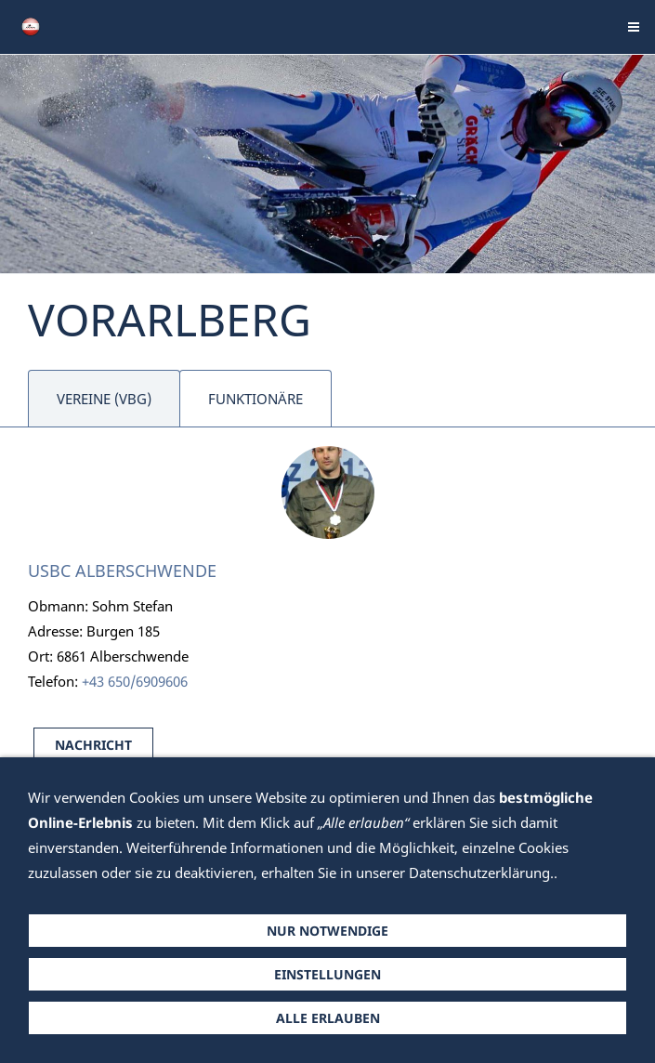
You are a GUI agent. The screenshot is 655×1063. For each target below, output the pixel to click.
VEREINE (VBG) (104, 398)
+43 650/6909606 (135, 681)
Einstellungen (327, 974)
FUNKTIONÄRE (255, 398)
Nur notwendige (327, 930)
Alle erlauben (328, 1018)
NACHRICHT (93, 745)
